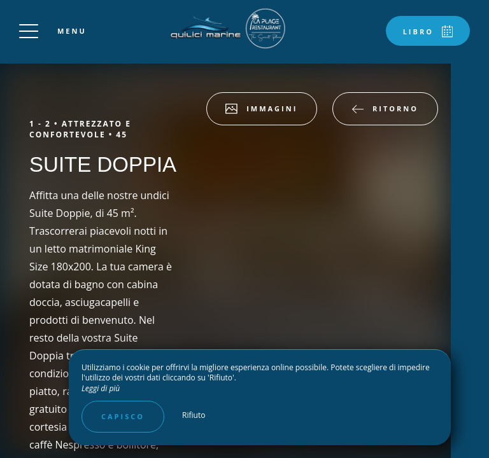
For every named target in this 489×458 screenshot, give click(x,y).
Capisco (123, 416)
